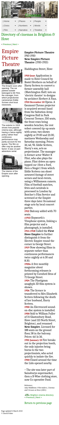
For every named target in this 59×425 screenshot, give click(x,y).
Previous (7, 44)
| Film (5, 30)
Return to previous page (38, 403)
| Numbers (23, 25)
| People (37, 21)
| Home (6, 21)
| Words (36, 25)
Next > (16, 44)
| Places (21, 21)
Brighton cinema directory (38, 395)
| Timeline (37, 30)
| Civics (6, 25)
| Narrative (23, 30)
